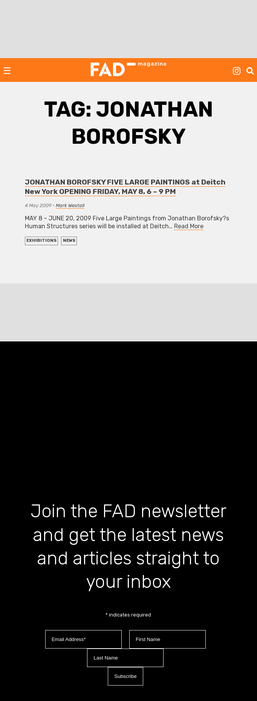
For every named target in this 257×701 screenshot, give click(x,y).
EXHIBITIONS (41, 240)
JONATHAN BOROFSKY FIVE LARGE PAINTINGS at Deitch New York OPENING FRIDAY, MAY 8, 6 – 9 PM (125, 187)
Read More (188, 226)
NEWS (69, 240)
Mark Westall (70, 205)
